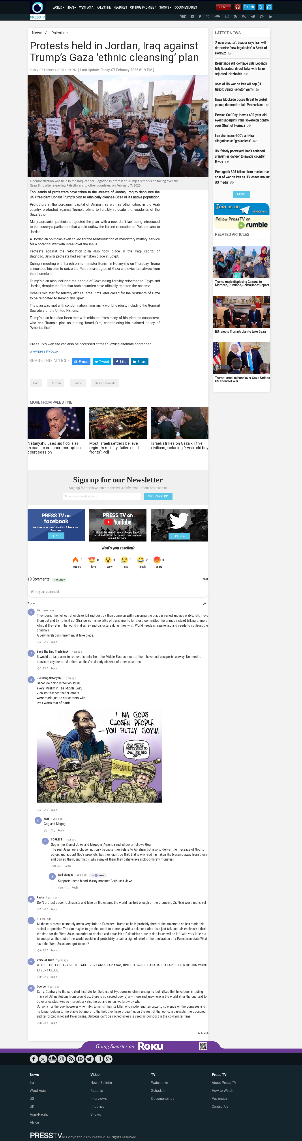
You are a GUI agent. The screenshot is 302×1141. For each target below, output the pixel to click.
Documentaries (162, 1098)
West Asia (38, 1091)
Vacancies (220, 1098)
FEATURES (120, 7)
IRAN (72, 7)
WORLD (58, 7)
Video (94, 1075)
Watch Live (159, 1083)
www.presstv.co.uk (44, 351)
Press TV (219, 1075)
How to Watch (222, 1091)
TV (153, 1075)
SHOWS (165, 7)
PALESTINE (104, 7)
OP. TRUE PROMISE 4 (143, 7)
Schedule (158, 1091)
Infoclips (97, 1106)
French (249, 7)
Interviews (98, 1098)
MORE (241, 194)
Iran (33, 1083)
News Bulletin (101, 1083)
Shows (95, 1114)
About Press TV (224, 1083)
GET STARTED (158, 496)
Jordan (56, 383)
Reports (96, 1091)
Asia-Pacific (39, 1114)
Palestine (59, 32)
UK (32, 1106)
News (37, 32)
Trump (78, 383)
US (32, 1098)
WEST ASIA (86, 7)
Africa (34, 1122)
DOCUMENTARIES (185, 7)
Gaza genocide (105, 383)
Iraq (36, 383)
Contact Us (220, 1106)
